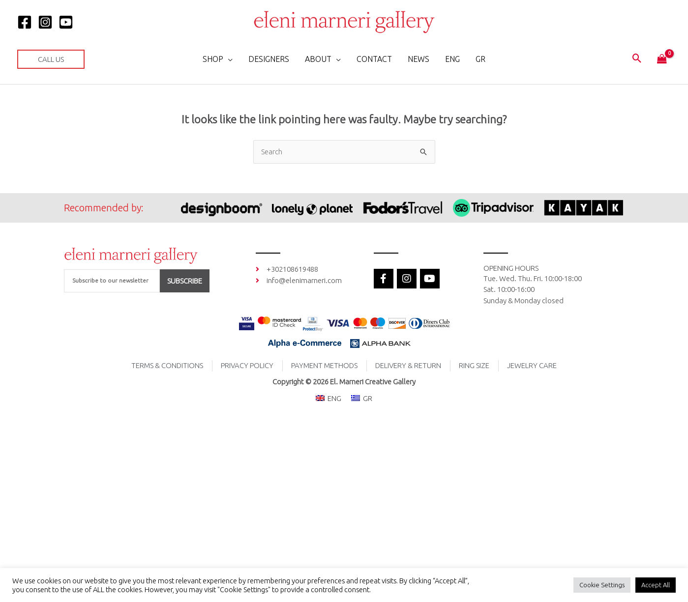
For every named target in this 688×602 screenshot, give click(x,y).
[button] (51, 59)
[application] (228, 59)
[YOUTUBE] (66, 22)
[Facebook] (24, 22)
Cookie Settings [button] (602, 584)
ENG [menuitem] (334, 398)
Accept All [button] (655, 584)
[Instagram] (45, 22)
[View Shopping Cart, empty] (662, 59)
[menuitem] (452, 59)
